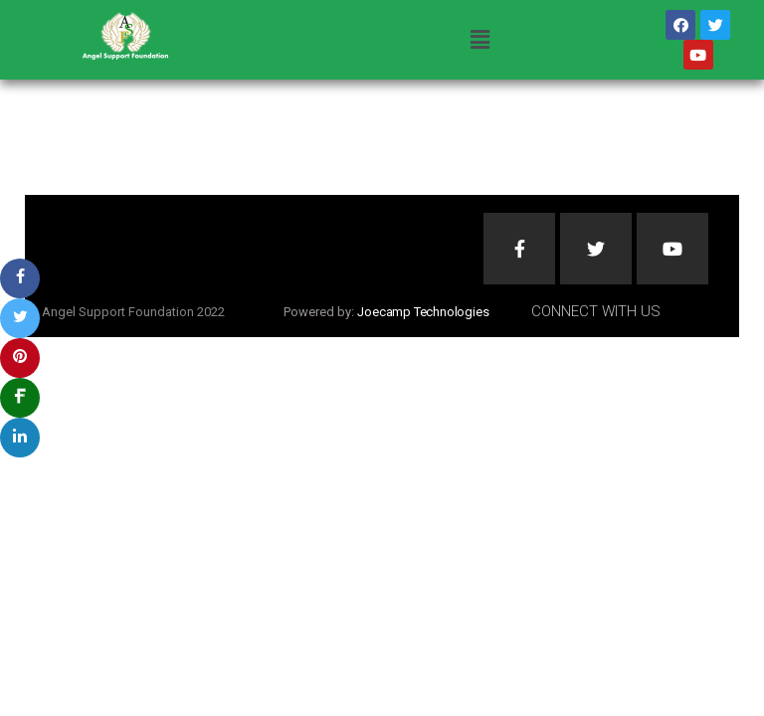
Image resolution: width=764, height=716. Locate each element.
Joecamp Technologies (422, 311)
